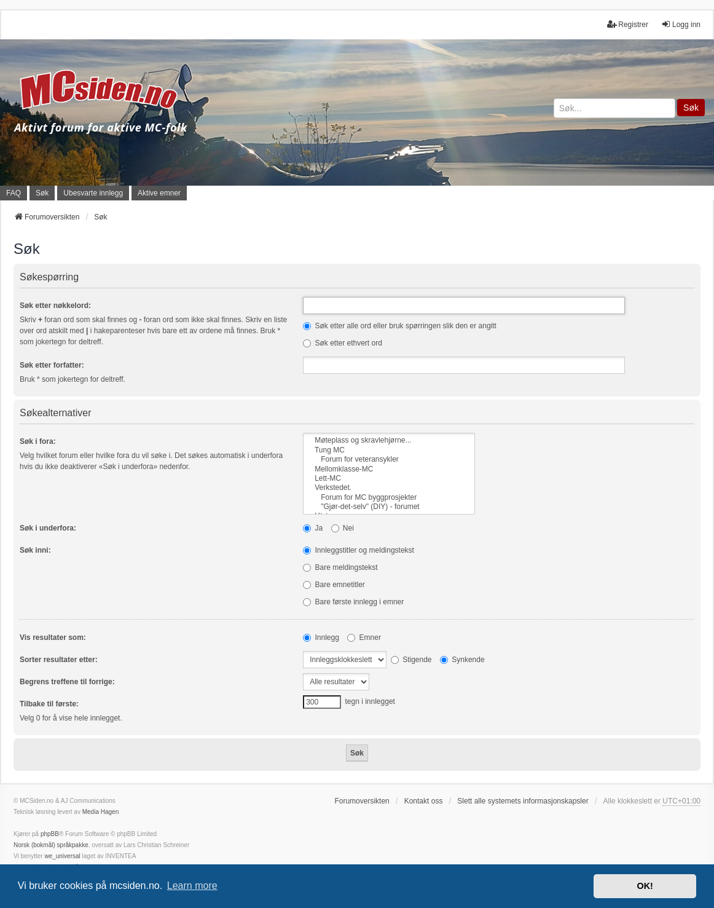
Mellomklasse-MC (389, 469)
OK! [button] (645, 886)
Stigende (411, 659)
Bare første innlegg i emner (353, 602)
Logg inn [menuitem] (680, 24)
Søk (691, 108)
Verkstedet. (389, 487)
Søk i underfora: (48, 528)
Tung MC (389, 450)
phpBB (50, 834)
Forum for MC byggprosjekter (389, 497)
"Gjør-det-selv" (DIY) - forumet (389, 506)
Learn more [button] (192, 885)
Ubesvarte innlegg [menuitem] (93, 193)
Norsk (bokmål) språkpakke (51, 845)
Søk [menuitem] (42, 193)
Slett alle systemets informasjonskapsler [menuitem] (522, 801)
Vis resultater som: (53, 637)
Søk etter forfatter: (52, 365)
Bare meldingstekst (340, 567)
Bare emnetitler (334, 584)
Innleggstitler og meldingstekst (358, 550)
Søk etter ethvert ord (342, 343)
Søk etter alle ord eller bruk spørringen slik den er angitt (399, 326)
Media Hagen (100, 811)
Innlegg (321, 637)
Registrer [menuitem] (627, 24)
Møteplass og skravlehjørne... (389, 440)
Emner (364, 637)
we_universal (62, 856)
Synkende (462, 659)
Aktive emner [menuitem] (159, 193)
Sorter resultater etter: (59, 659)
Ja (313, 528)
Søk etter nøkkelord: (55, 305)
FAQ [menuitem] (13, 193)
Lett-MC (389, 478)
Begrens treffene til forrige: (67, 681)
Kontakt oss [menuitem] (423, 801)
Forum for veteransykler (389, 459)
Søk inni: (35, 550)
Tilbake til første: (49, 704)
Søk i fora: (38, 441)
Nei (342, 528)
